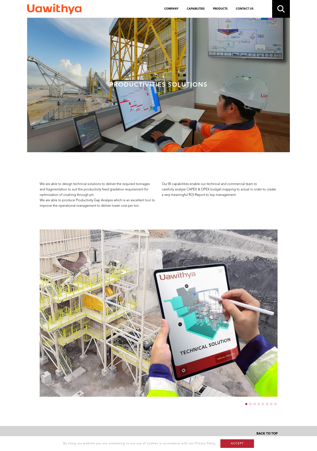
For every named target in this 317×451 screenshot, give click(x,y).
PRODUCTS (220, 9)
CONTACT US (244, 9)
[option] (159, 313)
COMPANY (171, 9)
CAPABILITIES (196, 9)
